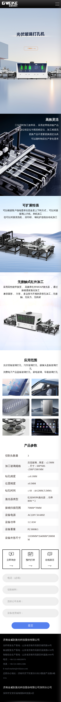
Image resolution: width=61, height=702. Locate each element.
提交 (30, 625)
